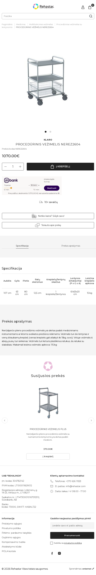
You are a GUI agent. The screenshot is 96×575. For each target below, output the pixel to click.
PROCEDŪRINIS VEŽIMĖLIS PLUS (48, 429)
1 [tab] (46, 132)
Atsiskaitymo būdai (11, 546)
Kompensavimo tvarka (13, 542)
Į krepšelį (63, 166)
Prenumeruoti (72, 535)
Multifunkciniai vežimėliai (41, 24)
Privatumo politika (11, 528)
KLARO (48, 140)
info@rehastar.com (76, 486)
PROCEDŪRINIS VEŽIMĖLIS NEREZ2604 (35, 27)
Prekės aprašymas (70, 246)
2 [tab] (50, 132)
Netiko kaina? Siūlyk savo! (51, 216)
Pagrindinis (7, 24)
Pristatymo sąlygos (12, 523)
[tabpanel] (48, 82)
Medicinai (20, 24)
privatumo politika (73, 543)
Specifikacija (22, 246)
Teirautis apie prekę (51, 225)
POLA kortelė (9, 551)
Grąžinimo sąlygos (11, 537)
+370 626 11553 (73, 481)
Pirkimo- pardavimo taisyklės (16, 533)
